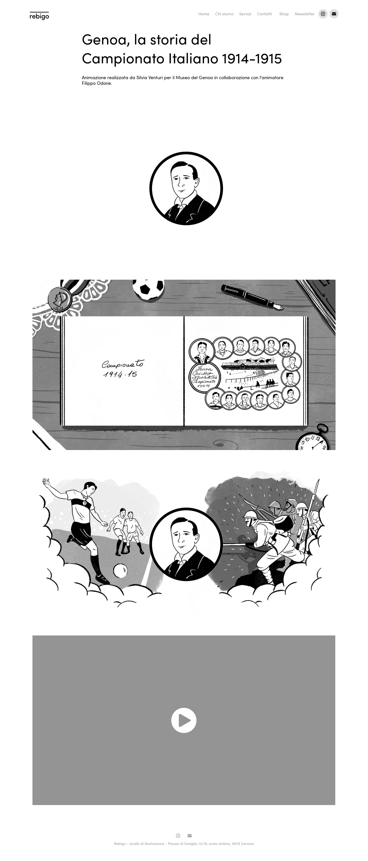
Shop (284, 13)
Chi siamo (224, 13)
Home (203, 13)
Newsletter (305, 13)
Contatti (264, 13)
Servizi (245, 13)
